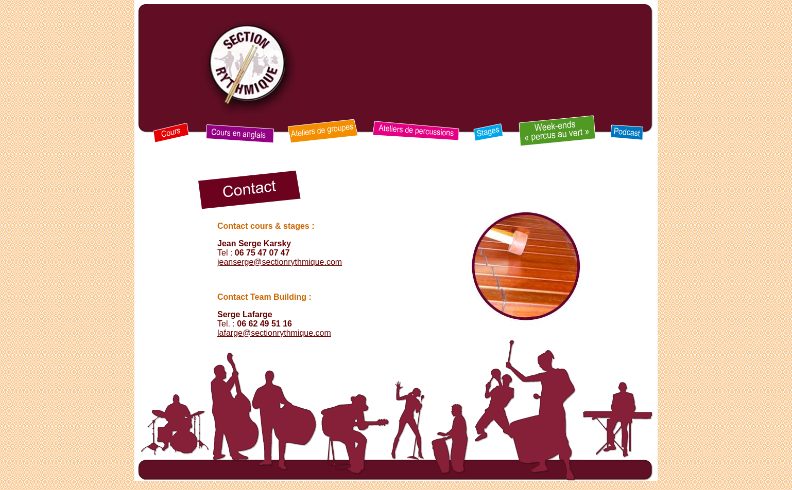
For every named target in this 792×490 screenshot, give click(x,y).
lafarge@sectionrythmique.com (274, 333)
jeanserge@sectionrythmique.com (279, 262)
